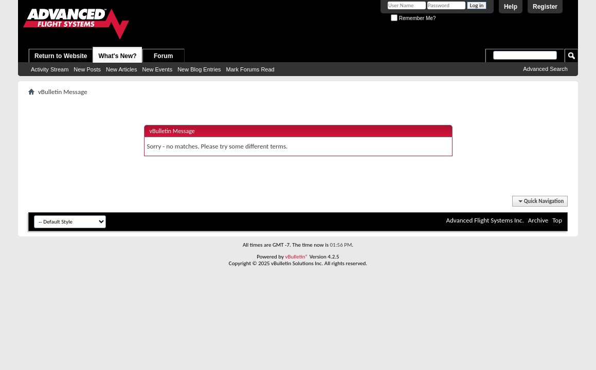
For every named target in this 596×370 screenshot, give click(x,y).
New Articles (121, 69)
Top (557, 220)
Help (510, 6)
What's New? (117, 56)
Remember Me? (413, 18)
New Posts (87, 69)
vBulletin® (296, 256)
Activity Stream (49, 69)
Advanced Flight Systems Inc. (484, 220)
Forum (163, 56)
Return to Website (60, 56)
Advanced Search (545, 69)
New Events (157, 69)
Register (545, 6)
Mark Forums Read (250, 69)
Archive (538, 220)
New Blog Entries (199, 69)
